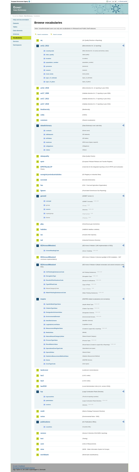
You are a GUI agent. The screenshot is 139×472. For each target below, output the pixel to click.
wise (42, 449)
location (48, 58)
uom (42, 444)
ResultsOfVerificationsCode (54, 280)
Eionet (21, 16)
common (43, 120)
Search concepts (57, 34)
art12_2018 (44, 88)
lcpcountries (50, 396)
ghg (41, 224)
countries (49, 427)
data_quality (50, 54)
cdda (42, 115)
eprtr (42, 161)
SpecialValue (50, 352)
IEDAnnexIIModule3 (48, 257)
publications (45, 422)
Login (109, 1)
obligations (49, 146)
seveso (43, 433)
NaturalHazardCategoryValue (55, 336)
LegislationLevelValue (53, 324)
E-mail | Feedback (19, 466)
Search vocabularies (42, 34)
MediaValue (49, 332)
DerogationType (51, 276)
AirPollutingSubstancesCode (55, 272)
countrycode (50, 51)
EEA (21, 1)
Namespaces (17, 45)
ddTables (49, 138)
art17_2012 (44, 99)
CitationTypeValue (51, 308)
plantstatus (49, 400)
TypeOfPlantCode (51, 284)
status (48, 150)
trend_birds (49, 74)
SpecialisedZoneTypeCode (54, 348)
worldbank (44, 455)
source (48, 209)
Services (16, 41)
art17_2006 (44, 93)
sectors (48, 404)
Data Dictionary (28, 16)
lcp (41, 391)
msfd (42, 411)
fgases (43, 190)
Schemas (16, 34)
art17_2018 (44, 104)
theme (48, 360)
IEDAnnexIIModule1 (48, 245)
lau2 (42, 381)
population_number (52, 62)
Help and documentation (21, 20)
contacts (49, 130)
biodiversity (45, 109)
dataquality (44, 156)
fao (41, 185)
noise (42, 416)
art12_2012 (44, 46)
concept (48, 201)
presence (49, 66)
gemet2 (43, 196)
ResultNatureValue (52, 344)
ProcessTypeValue (52, 340)
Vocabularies (17, 38)
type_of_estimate (51, 78)
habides (43, 229)
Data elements (17, 30)
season (48, 70)
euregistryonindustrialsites (50, 174)
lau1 (42, 375)
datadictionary (46, 125)
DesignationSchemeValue (54, 312)
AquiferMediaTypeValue (53, 304)
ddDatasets (49, 134)
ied (41, 240)
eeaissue (49, 142)
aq (41, 40)
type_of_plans (50, 81)
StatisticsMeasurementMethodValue (57, 356)
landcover (44, 370)
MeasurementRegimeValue (54, 328)
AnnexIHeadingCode (52, 250)
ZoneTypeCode (50, 364)
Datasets (16, 23)
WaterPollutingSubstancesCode (56, 292)
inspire (43, 299)
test (41, 438)
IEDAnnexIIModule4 (48, 265)
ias (41, 235)
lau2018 (43, 386)
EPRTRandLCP (46, 167)
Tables (15, 27)
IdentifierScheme (51, 320)
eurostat (43, 180)
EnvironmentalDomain (53, 316)
